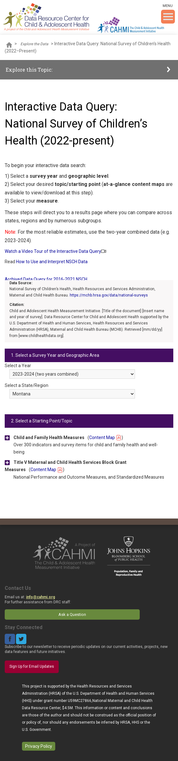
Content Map (105, 437)
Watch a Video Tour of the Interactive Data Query (53, 251)
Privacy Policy (38, 746)
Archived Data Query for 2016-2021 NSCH (46, 279)
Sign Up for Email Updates (31, 666)
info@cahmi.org (40, 597)
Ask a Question (72, 614)
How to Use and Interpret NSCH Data (52, 261)
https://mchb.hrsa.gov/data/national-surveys (109, 295)
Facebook (10, 639)
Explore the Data (34, 44)
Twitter (21, 639)
